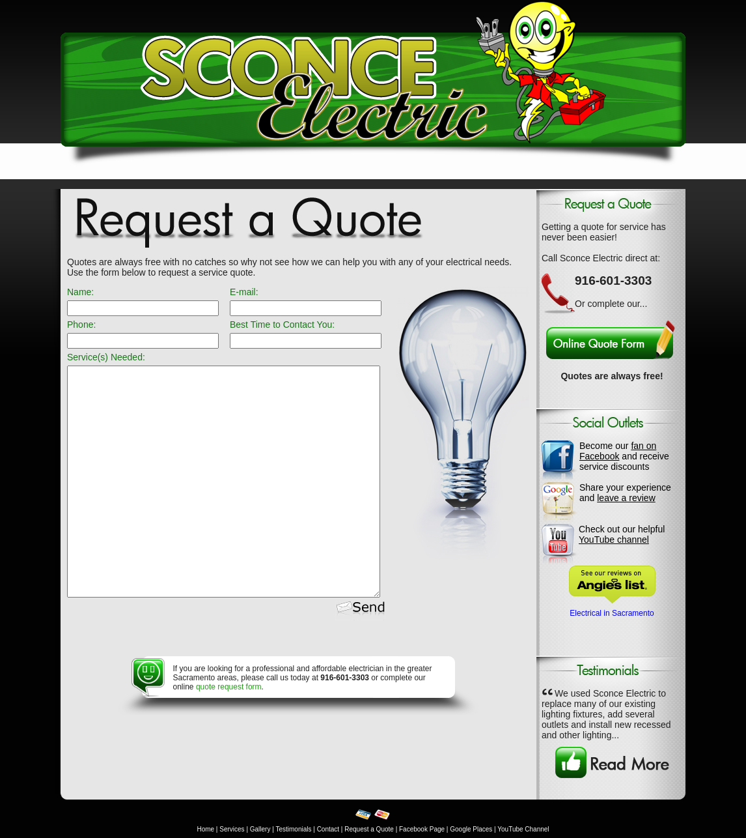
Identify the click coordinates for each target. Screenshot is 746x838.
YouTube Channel (523, 829)
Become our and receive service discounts (624, 456)
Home (205, 829)
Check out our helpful (622, 534)
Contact (328, 829)
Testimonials (293, 829)
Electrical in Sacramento (612, 613)
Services (231, 829)
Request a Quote (369, 829)
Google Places (471, 829)
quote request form (229, 686)
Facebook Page (422, 829)
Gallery (260, 829)
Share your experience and (625, 492)
